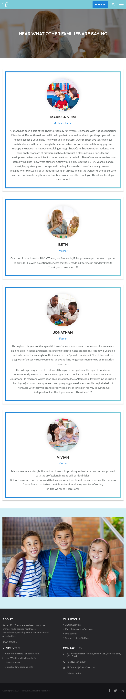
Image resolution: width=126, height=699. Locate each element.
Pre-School (71, 633)
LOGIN (100, 4)
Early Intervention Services (79, 629)
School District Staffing (77, 638)
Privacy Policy (74, 673)
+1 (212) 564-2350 (76, 661)
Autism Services (73, 624)
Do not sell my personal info (19, 667)
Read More (9, 642)
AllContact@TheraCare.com (81, 667)
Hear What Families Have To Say (21, 658)
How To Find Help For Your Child (22, 653)
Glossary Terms (12, 662)
